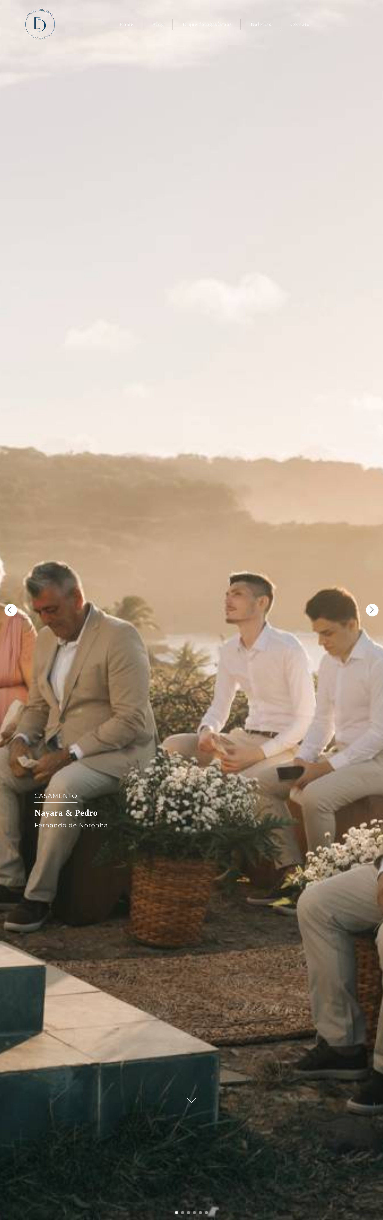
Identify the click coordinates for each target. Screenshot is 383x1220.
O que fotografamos (207, 24)
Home (126, 24)
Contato (300, 24)
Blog (158, 24)
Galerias (261, 24)
